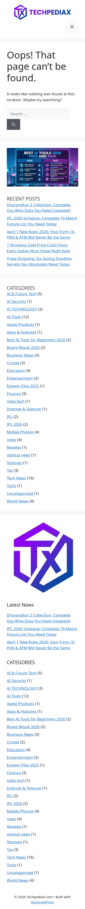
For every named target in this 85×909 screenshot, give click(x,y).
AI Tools (14, 316)
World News (18, 501)
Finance (14, 393)
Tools (11, 485)
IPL (9, 416)
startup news (18, 455)
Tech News (16, 478)
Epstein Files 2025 (23, 385)
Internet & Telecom (24, 408)
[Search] (13, 124)
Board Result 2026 (23, 347)
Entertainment (20, 378)
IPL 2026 (14, 424)
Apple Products (20, 324)
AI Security (16, 301)
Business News (20, 355)
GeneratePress (42, 902)
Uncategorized (20, 493)
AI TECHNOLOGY (22, 309)
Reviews (14, 447)
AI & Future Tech (21, 293)
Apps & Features (21, 332)
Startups (14, 462)
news (11, 439)
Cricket (13, 362)
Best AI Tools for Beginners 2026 (36, 339)
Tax (10, 470)
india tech (15, 401)
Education (16, 370)
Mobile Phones (20, 432)
